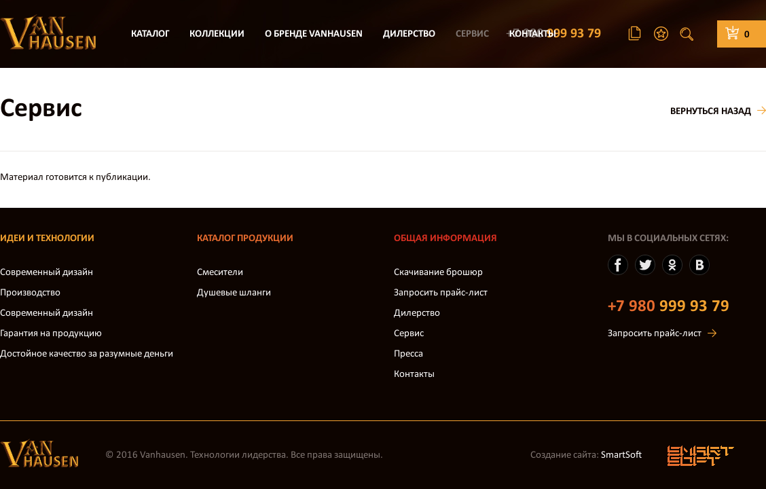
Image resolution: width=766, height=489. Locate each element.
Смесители (220, 273)
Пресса (408, 354)
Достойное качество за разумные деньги (86, 354)
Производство (30, 293)
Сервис (472, 34)
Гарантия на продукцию (51, 334)
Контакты (532, 34)
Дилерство (409, 34)
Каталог (150, 34)
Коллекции (216, 34)
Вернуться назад (710, 112)
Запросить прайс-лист (441, 293)
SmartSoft (621, 455)
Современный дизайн (46, 273)
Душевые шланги (234, 293)
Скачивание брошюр (438, 273)
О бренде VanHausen (314, 34)
